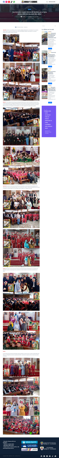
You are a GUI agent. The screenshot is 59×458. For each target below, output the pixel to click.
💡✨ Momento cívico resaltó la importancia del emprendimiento (52, 89)
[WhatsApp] (14, 2)
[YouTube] (9, 2)
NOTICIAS (29, 9)
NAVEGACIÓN (52, 1)
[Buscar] (47, 1)
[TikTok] (11, 2)
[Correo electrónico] (49, 456)
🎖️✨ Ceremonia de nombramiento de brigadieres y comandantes (52, 55)
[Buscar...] (48, 26)
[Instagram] (6, 2)
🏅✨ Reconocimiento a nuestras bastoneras (52, 72)
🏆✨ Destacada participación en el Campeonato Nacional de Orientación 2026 (52, 35)
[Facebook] (4, 2)
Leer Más (50, 48)
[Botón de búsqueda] (55, 26)
